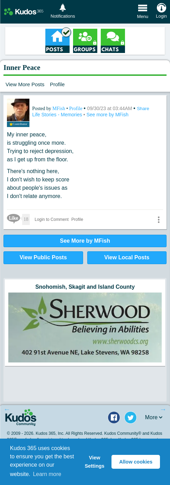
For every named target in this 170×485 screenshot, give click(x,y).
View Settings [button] (95, 462)
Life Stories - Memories (57, 114)
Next (163, 409)
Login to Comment (52, 219)
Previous (6, 409)
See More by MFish (85, 241)
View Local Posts (126, 257)
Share (143, 108)
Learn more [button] (47, 474)
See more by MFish (107, 114)
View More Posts (25, 84)
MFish (59, 108)
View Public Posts (43, 257)
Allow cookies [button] (135, 462)
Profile (57, 84)
